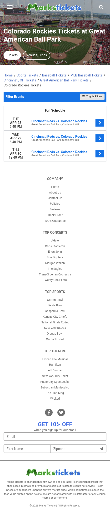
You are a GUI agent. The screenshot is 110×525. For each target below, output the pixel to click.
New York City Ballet (55, 376)
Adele (55, 240)
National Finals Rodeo (55, 322)
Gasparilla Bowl (55, 311)
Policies (55, 203)
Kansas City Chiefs (55, 316)
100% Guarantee (54, 220)
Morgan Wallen (55, 263)
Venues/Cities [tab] (36, 55)
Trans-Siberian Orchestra (55, 274)
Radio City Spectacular (55, 381)
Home (55, 187)
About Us (55, 192)
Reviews (55, 209)
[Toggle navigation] (10, 7)
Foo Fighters (55, 257)
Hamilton (55, 364)
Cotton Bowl (55, 300)
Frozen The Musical (55, 359)
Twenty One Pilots (55, 280)
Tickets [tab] (12, 55)
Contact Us (55, 198)
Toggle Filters (92, 96)
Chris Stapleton (55, 246)
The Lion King (55, 393)
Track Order (54, 215)
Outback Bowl (55, 339)
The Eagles (55, 268)
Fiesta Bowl (54, 305)
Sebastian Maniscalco (55, 387)
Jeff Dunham (55, 370)
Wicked (55, 398)
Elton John (55, 251)
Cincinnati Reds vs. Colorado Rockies (59, 121)
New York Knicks (55, 328)
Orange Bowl (55, 333)
